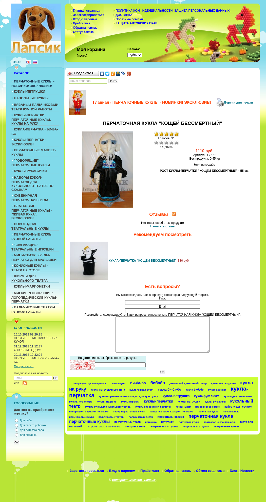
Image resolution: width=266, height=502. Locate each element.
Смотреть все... (23, 366)
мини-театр (183, 406)
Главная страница (86, 10)
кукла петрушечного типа (108, 389)
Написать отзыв (162, 226)
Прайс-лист (81, 23)
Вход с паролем (85, 19)
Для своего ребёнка (33, 425)
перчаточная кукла (210, 416)
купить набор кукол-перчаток (153, 406)
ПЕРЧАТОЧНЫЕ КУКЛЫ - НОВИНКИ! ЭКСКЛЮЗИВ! (161, 102)
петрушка (151, 422)
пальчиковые (231, 411)
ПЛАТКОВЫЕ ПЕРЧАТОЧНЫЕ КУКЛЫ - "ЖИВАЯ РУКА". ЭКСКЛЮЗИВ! (31, 212)
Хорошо (171, 142)
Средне (166, 142)
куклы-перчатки (158, 401)
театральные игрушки (195, 426)
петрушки (167, 421)
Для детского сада (32, 429)
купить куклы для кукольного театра (107, 406)
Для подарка (28, 434)
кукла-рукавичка (206, 396)
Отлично (176, 142)
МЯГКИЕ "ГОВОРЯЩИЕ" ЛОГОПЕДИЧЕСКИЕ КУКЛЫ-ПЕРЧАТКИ (34, 297)
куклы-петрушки (189, 401)
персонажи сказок (170, 416)
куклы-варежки (130, 401)
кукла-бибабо (195, 389)
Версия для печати (238, 102)
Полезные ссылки (129, 19)
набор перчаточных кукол (129, 411)
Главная (101, 102)
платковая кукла (189, 422)
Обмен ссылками (210, 471)
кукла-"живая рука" (141, 389)
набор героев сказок (207, 406)
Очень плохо (156, 142)
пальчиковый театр (141, 416)
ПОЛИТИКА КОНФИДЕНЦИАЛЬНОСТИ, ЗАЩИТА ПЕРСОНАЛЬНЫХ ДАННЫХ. (173, 10)
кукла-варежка (217, 389)
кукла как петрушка (223, 383)
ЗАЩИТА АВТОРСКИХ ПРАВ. (137, 23)
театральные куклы (226, 426)
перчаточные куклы (89, 421)
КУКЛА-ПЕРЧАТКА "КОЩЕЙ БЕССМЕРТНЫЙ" (143, 260)
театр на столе (135, 426)
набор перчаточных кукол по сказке (172, 411)
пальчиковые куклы (81, 416)
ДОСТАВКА (124, 15)
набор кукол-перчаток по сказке (88, 411)
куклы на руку (107, 401)
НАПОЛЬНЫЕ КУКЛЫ (31, 98)
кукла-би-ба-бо (169, 389)
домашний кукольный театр (188, 383)
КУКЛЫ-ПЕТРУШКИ (29, 91)
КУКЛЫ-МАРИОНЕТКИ (32, 286)
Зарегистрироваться (88, 15)
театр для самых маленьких (103, 426)
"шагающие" (118, 383)
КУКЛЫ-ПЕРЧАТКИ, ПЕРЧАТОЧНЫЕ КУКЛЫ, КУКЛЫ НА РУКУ (31, 119)
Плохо (161, 142)
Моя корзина (91, 49)
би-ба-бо (138, 383)
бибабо (157, 383)
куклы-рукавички (215, 401)
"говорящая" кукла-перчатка (88, 383)
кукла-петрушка (176, 396)
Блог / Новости (242, 471)
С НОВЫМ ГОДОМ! (27, 350)
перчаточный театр (127, 421)
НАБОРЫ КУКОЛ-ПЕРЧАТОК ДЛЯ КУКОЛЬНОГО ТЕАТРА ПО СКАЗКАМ (32, 184)
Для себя (26, 420)
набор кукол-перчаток (238, 406)
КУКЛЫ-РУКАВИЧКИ (30, 171)
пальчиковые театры (111, 416)
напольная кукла (208, 411)
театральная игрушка (163, 426)
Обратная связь (85, 27)
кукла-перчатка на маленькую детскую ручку (128, 396)
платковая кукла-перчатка (219, 422)
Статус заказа (83, 32)
